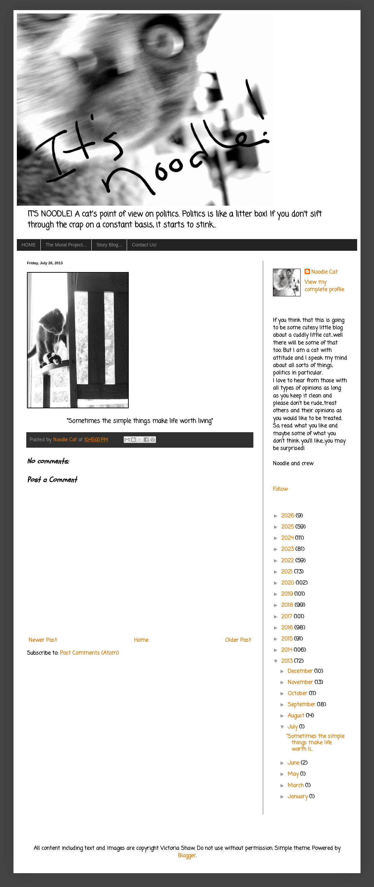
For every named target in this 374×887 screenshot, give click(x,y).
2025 (288, 527)
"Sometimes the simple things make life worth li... (315, 743)
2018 (288, 605)
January (298, 797)
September (302, 705)
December (301, 672)
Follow (280, 489)
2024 (288, 538)
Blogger (187, 856)
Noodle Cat (324, 272)
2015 (287, 639)
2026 (288, 516)
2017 (287, 617)
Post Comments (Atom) (89, 653)
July (293, 727)
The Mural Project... (66, 244)
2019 (287, 594)
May (294, 774)
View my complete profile (324, 286)
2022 (288, 561)
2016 (287, 628)
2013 (287, 661)
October (298, 694)
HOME (29, 244)
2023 (288, 549)
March (296, 786)
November (301, 683)
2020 (288, 583)
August (297, 716)
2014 (287, 650)
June (294, 763)
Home (141, 641)
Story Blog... (109, 244)
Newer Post (43, 641)
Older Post (238, 641)
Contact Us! (144, 244)
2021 (287, 572)
